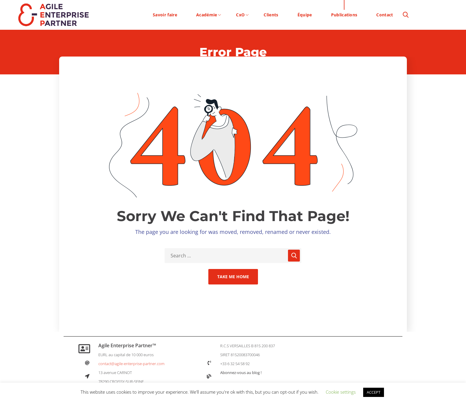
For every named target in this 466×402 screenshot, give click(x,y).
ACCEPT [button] (373, 392)
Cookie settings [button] (341, 392)
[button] (406, 15)
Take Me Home (233, 276)
